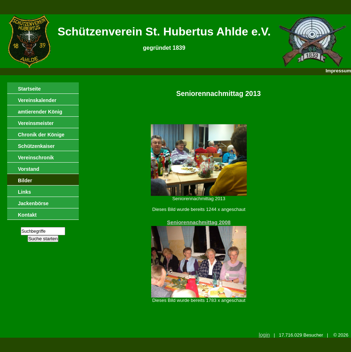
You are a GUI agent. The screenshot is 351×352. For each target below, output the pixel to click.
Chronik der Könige (41, 135)
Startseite (29, 89)
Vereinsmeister (36, 123)
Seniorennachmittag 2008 (199, 222)
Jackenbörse (33, 203)
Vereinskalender (37, 100)
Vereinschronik (36, 157)
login (264, 335)
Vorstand (28, 169)
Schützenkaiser (36, 146)
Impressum (338, 70)
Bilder (25, 180)
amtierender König (40, 112)
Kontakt (27, 215)
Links (24, 192)
